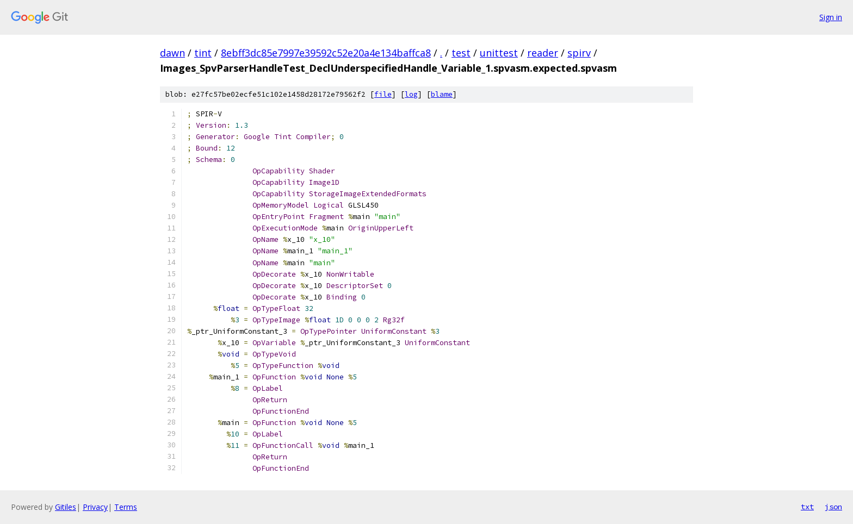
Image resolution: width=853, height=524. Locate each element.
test (461, 52)
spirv (579, 52)
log (411, 94)
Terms (125, 507)
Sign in (830, 17)
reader (542, 52)
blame (442, 94)
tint (203, 52)
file (383, 94)
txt (807, 506)
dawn (172, 52)
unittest (499, 52)
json (833, 506)
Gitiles (65, 507)
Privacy (95, 507)
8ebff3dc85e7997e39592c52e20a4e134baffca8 (326, 52)
